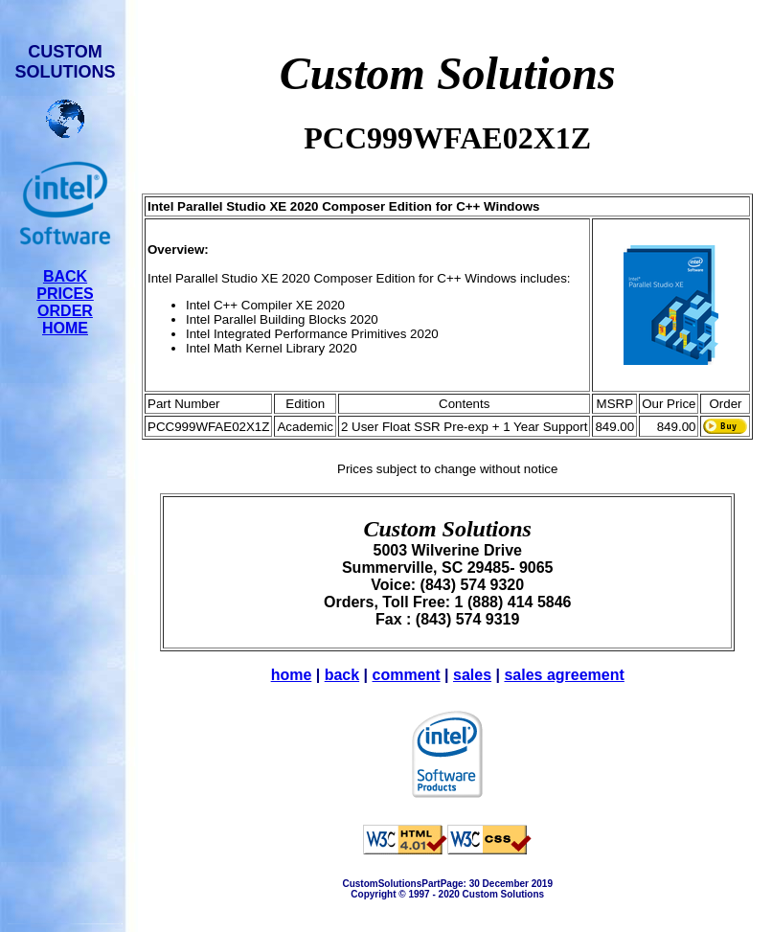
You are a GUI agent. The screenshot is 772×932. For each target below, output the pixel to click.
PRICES (65, 293)
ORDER (65, 311)
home (291, 675)
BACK (65, 276)
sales (472, 675)
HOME (65, 328)
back (342, 675)
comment (407, 675)
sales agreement (564, 675)
